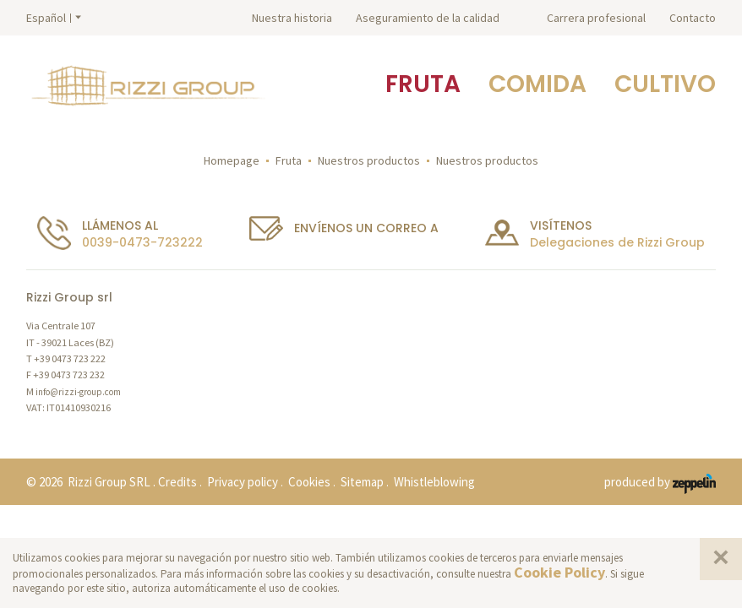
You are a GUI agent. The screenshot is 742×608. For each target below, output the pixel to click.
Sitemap (362, 482)
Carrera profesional (596, 17)
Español (46, 17)
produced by (660, 483)
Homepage (231, 160)
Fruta (289, 160)
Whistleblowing (434, 482)
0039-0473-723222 (142, 242)
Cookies (309, 482)
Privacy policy (242, 482)
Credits (177, 482)
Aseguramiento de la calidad (427, 17)
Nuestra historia (292, 17)
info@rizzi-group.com (78, 392)
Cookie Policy (559, 572)
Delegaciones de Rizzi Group (617, 242)
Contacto (692, 17)
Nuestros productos (369, 160)
